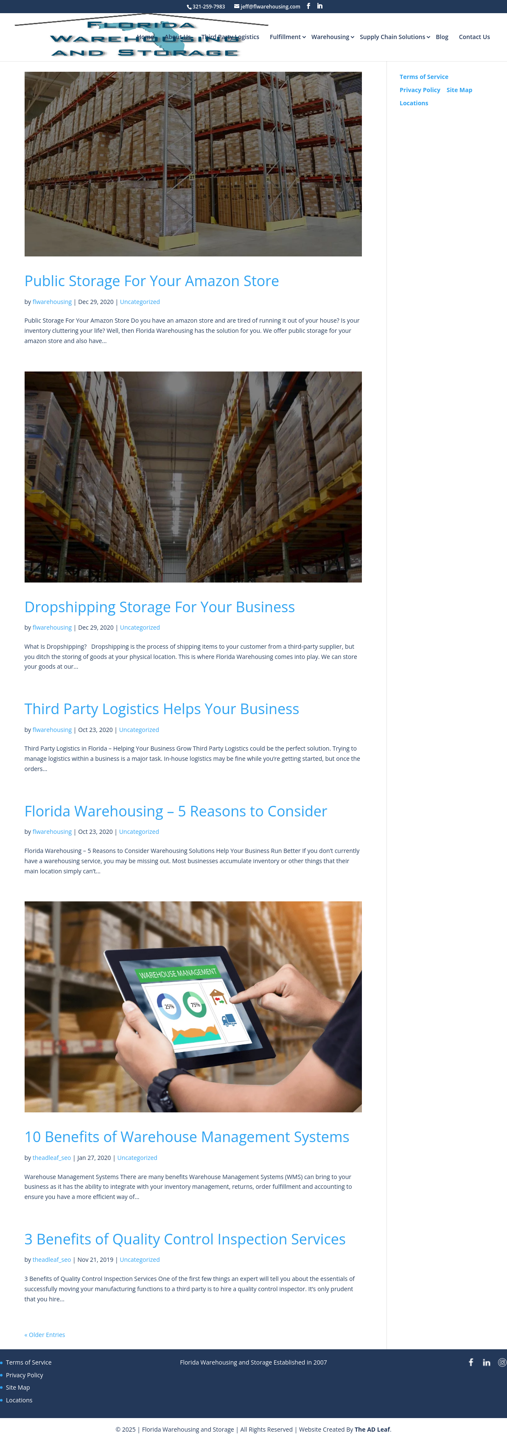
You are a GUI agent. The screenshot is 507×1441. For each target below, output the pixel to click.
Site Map (459, 90)
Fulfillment (285, 37)
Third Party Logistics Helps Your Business (162, 708)
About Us (178, 37)
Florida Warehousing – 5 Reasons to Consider (176, 811)
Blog (442, 37)
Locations (414, 103)
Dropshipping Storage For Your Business (160, 606)
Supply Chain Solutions (392, 37)
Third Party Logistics (230, 37)
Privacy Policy (420, 90)
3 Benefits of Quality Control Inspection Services (185, 1239)
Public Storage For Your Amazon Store (152, 280)
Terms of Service (424, 77)
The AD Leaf (372, 1429)
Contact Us (474, 37)
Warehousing (330, 37)
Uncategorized (140, 302)
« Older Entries (45, 1335)
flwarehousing (52, 302)
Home (145, 37)
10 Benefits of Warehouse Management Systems (187, 1136)
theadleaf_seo (52, 1158)
